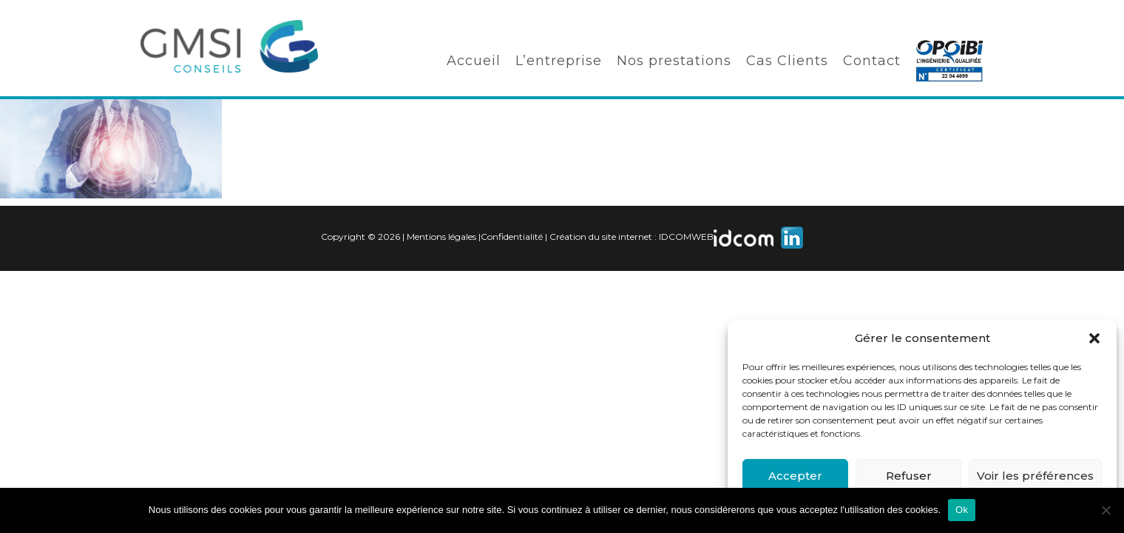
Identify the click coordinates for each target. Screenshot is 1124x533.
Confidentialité (512, 236)
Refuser (909, 476)
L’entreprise (558, 61)
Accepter (795, 476)
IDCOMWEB (686, 236)
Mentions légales (441, 236)
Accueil (474, 61)
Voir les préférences (1035, 476)
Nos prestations (674, 61)
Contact (872, 61)
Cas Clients (787, 61)
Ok (961, 509)
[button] (1094, 338)
